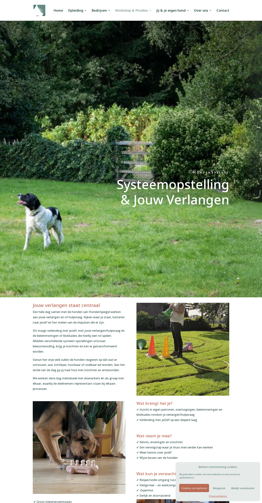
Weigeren (219, 488)
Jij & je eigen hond (171, 11)
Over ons (201, 11)
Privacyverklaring (218, 496)
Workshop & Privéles (131, 11)
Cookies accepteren (194, 488)
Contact (223, 11)
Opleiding (75, 11)
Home (58, 11)
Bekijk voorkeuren (243, 488)
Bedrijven (99, 11)
